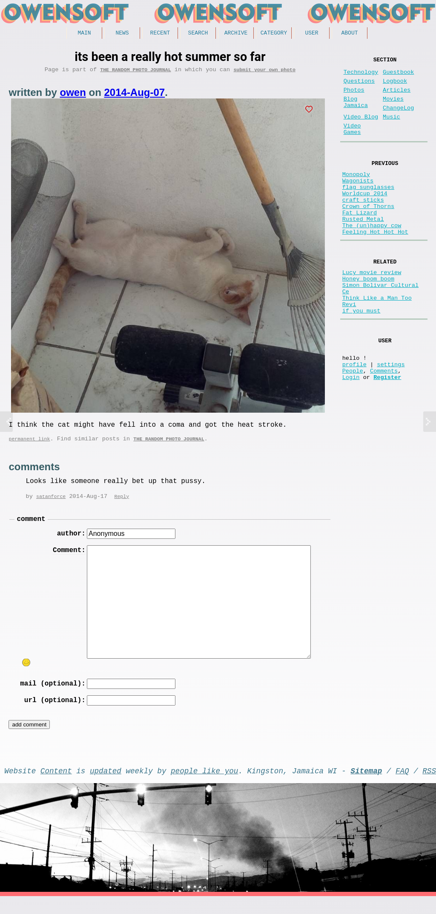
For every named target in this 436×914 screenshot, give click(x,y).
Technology (361, 76)
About (349, 34)
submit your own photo (264, 72)
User (311, 34)
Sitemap (366, 786)
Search (198, 34)
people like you (204, 786)
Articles (396, 97)
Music (391, 129)
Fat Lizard (359, 241)
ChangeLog (398, 118)
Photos (354, 97)
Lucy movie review (372, 309)
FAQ (402, 786)
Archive (236, 34)
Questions (359, 86)
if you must (361, 358)
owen (73, 95)
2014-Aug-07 (134, 95)
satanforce (51, 503)
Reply (121, 503)
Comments (384, 426)
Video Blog (361, 129)
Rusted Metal (363, 250)
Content (56, 786)
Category (274, 34)
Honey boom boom (368, 317)
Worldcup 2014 (364, 217)
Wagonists (357, 201)
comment (31, 527)
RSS (429, 786)
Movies (393, 108)
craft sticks (363, 225)
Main (84, 34)
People (352, 426)
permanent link (29, 445)
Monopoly (356, 193)
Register (387, 434)
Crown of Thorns (368, 233)
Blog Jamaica (356, 112)
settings (390, 418)
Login (351, 434)
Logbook (395, 86)
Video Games (352, 144)
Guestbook (398, 76)
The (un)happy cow (372, 258)
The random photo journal (135, 72)
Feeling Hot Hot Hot (375, 266)
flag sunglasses (368, 209)
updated (105, 786)
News (122, 34)
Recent (160, 34)
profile (354, 418)
